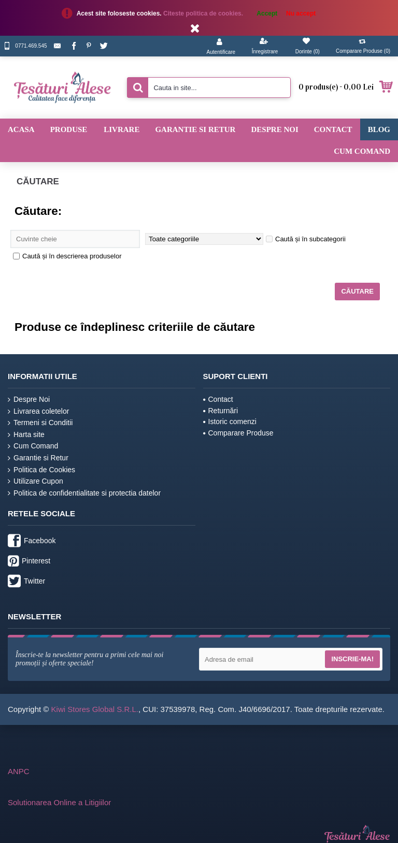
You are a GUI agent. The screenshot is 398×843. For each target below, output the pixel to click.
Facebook (31, 541)
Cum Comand (33, 446)
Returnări (220, 410)
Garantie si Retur (38, 458)
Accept (267, 13)
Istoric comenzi (230, 421)
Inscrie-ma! (352, 659)
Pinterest (29, 562)
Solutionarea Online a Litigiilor (59, 802)
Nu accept (301, 13)
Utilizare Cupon (35, 481)
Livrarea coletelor (38, 411)
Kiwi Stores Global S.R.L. (94, 709)
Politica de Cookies (41, 470)
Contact (218, 399)
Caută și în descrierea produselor (67, 256)
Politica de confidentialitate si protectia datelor (84, 493)
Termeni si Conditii (40, 422)
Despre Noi (29, 399)
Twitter (26, 582)
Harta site (26, 434)
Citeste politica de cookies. (204, 13)
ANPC (19, 771)
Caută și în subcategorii (306, 239)
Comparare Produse (238, 433)
